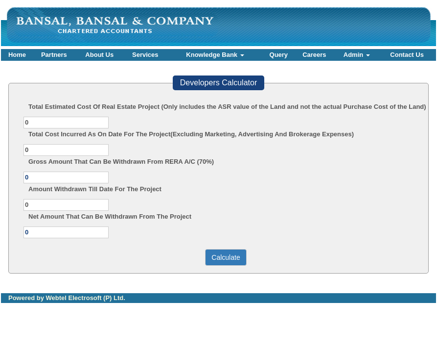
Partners (54, 54)
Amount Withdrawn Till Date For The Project (94, 189)
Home (17, 54)
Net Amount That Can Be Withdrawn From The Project (109, 216)
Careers (314, 54)
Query (279, 54)
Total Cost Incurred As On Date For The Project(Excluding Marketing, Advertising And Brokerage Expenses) (191, 134)
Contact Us (407, 54)
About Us (99, 54)
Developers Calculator (218, 82)
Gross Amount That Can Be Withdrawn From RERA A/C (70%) (121, 161)
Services (145, 54)
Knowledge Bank (215, 54)
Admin (357, 54)
